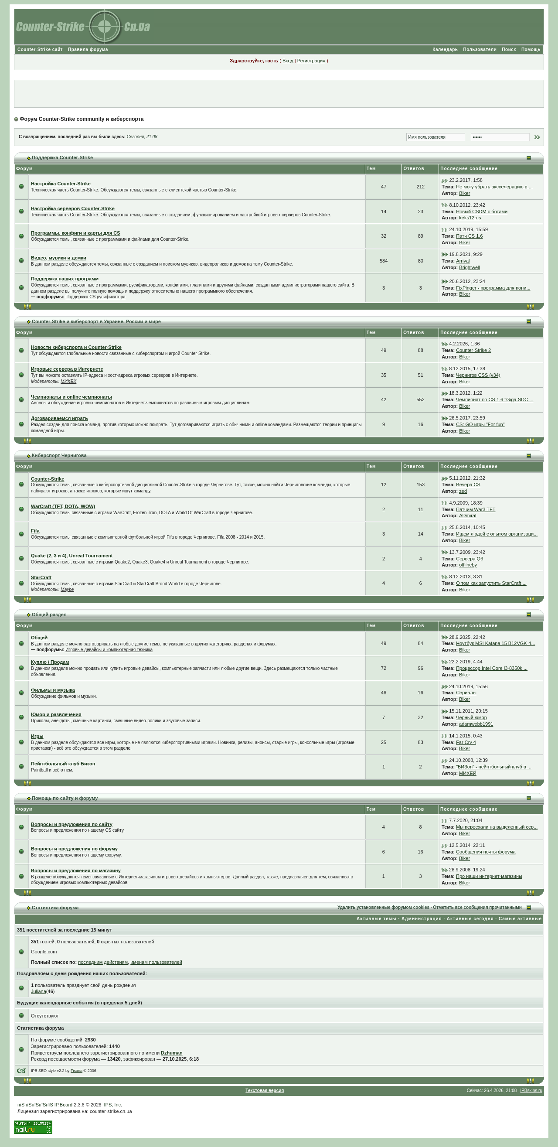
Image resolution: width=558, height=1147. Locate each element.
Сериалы (466, 692)
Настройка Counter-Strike (61, 183)
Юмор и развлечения (56, 714)
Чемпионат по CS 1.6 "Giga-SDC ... (494, 399)
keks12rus (470, 217)
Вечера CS (468, 484)
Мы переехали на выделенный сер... (497, 827)
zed (463, 491)
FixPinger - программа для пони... (493, 287)
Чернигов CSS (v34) (478, 375)
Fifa (35, 530)
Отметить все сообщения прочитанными (477, 907)
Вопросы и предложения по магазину (76, 870)
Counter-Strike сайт (40, 49)
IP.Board (63, 1104)
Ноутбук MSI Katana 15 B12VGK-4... (495, 643)
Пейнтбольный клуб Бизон (63, 763)
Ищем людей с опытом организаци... (497, 533)
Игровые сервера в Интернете (67, 369)
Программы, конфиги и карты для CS (75, 233)
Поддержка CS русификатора (95, 296)
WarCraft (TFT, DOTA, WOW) (63, 506)
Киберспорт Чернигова (59, 455)
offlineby (468, 564)
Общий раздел (49, 614)
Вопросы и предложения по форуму (74, 848)
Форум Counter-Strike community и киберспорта (81, 119)
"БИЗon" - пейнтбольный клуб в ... (493, 766)
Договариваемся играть (59, 418)
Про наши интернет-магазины (489, 876)
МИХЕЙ (68, 381)
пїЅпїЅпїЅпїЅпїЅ (35, 1104)
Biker (464, 193)
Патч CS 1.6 (469, 236)
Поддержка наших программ (65, 278)
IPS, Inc (112, 1104)
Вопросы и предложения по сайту (71, 824)
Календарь (445, 49)
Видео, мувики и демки (58, 257)
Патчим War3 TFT (475, 509)
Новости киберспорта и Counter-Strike (76, 347)
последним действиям (103, 962)
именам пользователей (156, 962)
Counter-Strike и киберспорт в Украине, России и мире (96, 321)
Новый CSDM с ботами (481, 211)
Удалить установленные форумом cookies (383, 907)
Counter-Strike (47, 478)
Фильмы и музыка (53, 690)
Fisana (76, 1070)
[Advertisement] (279, 94)
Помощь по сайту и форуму (65, 798)
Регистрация (311, 60)
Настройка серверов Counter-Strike (73, 208)
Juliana (38, 991)
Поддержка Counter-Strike (62, 157)
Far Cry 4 (466, 742)
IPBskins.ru (531, 1090)
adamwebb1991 (476, 724)
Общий (39, 637)
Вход (287, 60)
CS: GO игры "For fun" (480, 424)
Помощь (531, 49)
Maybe (67, 589)
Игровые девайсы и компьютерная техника (109, 649)
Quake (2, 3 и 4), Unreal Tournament (72, 555)
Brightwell (469, 267)
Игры (37, 736)
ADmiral (467, 515)
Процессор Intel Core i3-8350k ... (491, 668)
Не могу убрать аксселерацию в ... (494, 186)
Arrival (463, 260)
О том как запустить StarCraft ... (491, 583)
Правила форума (88, 49)
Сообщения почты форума (486, 851)
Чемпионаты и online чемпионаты (71, 396)
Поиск (509, 49)
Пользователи (480, 49)
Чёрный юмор (471, 717)
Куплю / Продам (50, 662)
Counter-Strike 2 (473, 350)
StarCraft (41, 577)
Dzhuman (172, 1052)
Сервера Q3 (469, 558)
